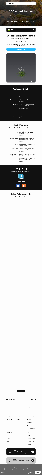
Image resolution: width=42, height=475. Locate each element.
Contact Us (19, 416)
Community (9, 432)
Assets (12, 21)
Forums (8, 438)
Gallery (7, 441)
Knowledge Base (20, 410)
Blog (7, 435)
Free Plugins (9, 419)
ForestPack (8, 407)
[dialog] (21, 469)
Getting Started (30, 407)
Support (18, 403)
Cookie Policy (31, 467)
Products (8, 403)
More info (21, 96)
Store (29, 435)
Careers (18, 419)
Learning (29, 403)
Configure (3, 472)
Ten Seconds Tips (30, 416)
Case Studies (29, 422)
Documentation (20, 407)
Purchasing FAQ (31, 441)
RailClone (8, 410)
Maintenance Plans (32, 438)
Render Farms (20, 413)
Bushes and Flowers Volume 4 (24, 21)
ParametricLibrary (10, 416)
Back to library (21, 390)
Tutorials (28, 413)
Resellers (29, 444)
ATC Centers (29, 419)
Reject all (31, 472)
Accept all (38, 472)
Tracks (28, 410)
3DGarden (16, 21)
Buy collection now (21, 49)
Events (28, 425)
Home (8, 21)
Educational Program (31, 428)
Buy (28, 432)
